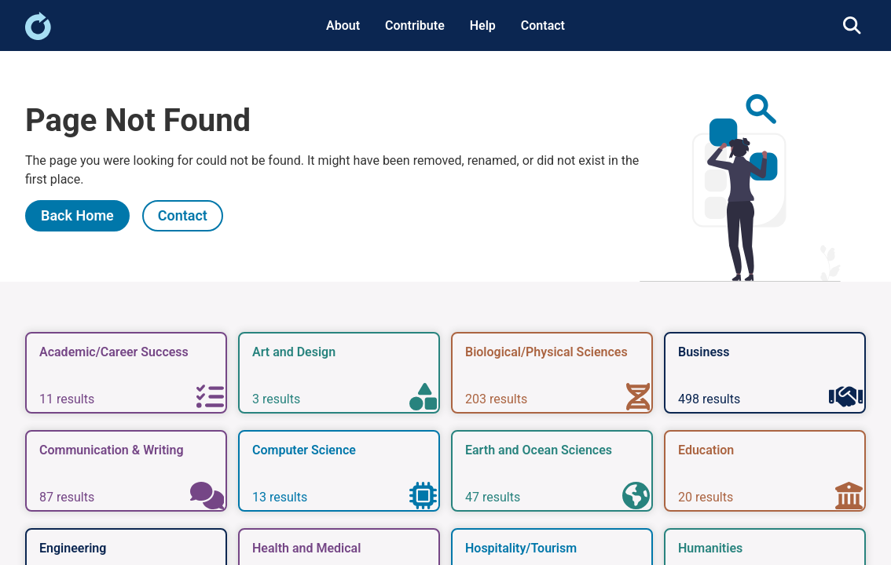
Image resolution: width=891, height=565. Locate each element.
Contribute (415, 25)
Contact (543, 25)
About (343, 25)
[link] (38, 35)
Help (483, 25)
